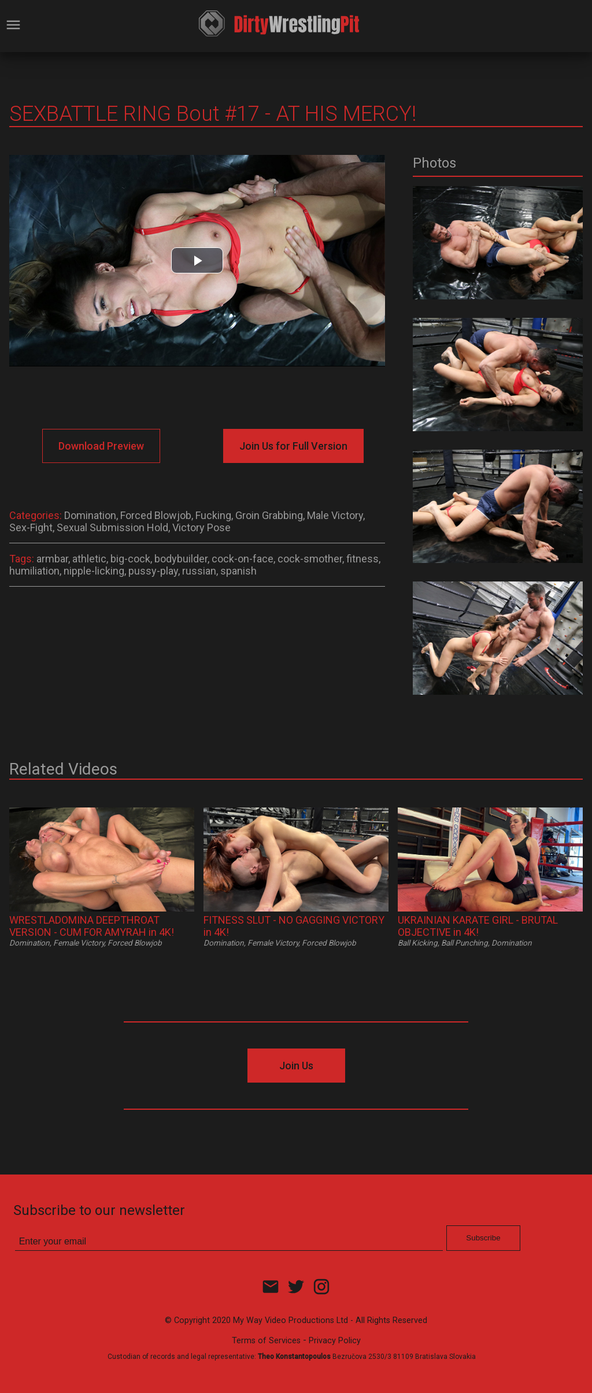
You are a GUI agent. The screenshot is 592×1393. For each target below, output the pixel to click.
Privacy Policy (335, 1341)
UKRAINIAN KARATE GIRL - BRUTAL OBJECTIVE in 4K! (478, 926)
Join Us (296, 1065)
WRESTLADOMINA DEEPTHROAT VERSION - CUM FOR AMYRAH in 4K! (91, 926)
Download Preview (101, 446)
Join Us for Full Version (293, 446)
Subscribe (483, 1237)
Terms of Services (266, 1341)
